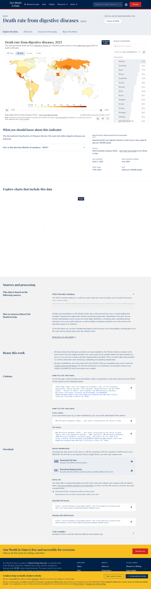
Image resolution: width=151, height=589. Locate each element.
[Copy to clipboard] (129, 388)
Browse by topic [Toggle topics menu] (31, 4)
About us (105, 570)
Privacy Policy (79, 584)
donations (35, 579)
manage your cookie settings (96, 584)
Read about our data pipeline (64, 337)
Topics (79, 570)
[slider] (101, 110)
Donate (135, 4)
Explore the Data (10, 32)
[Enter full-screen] (108, 118)
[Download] (98, 118)
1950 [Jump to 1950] (13, 110)
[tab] (10, 53)
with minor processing (127, 151)
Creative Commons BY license (65, 366)
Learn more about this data (48, 115)
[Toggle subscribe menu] (126, 4)
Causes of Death (113, 21)
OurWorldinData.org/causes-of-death (92, 115)
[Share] (103, 118)
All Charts (28, 32)
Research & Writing (133, 570)
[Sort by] (127, 52)
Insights (52, 4)
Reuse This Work (70, 32)
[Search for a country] (130, 46)
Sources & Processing (47, 32)
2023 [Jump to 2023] (107, 110)
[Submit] (120, 4)
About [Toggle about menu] (73, 4)
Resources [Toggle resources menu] (62, 4)
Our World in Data (15, 4)
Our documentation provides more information (76, 489)
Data (44, 4)
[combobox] (108, 4)
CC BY (107, 115)
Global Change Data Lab (37, 567)
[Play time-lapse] (7, 110)
